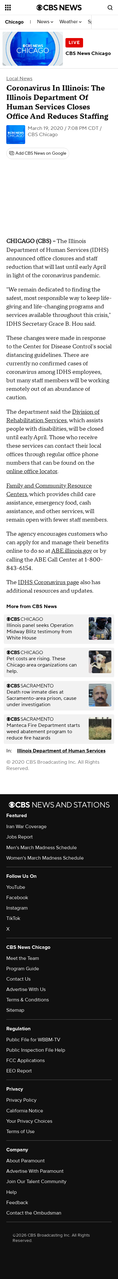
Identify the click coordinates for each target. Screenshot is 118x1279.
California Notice (24, 1110)
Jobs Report (19, 836)
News (45, 22)
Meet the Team (22, 958)
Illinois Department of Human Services (61, 751)
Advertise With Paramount (35, 1171)
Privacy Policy (21, 1100)
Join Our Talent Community (36, 1181)
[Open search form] (110, 7)
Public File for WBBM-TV (33, 1039)
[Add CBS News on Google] (37, 153)
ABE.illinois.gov (71, 551)
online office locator (31, 471)
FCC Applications (25, 1060)
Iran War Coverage (26, 826)
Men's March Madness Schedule (41, 847)
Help (11, 1192)
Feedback (17, 1202)
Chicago (14, 22)
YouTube (15, 887)
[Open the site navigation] (21, 7)
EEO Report (19, 1070)
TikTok (13, 918)
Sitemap (15, 1010)
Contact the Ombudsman (33, 1212)
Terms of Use (20, 1131)
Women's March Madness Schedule (45, 858)
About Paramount (25, 1160)
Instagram (17, 908)
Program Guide (22, 968)
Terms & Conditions (27, 999)
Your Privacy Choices (29, 1121)
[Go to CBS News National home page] (59, 7)
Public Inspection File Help (35, 1050)
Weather (70, 22)
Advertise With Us (26, 989)
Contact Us (18, 979)
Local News (19, 78)
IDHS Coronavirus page (48, 582)
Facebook (17, 897)
